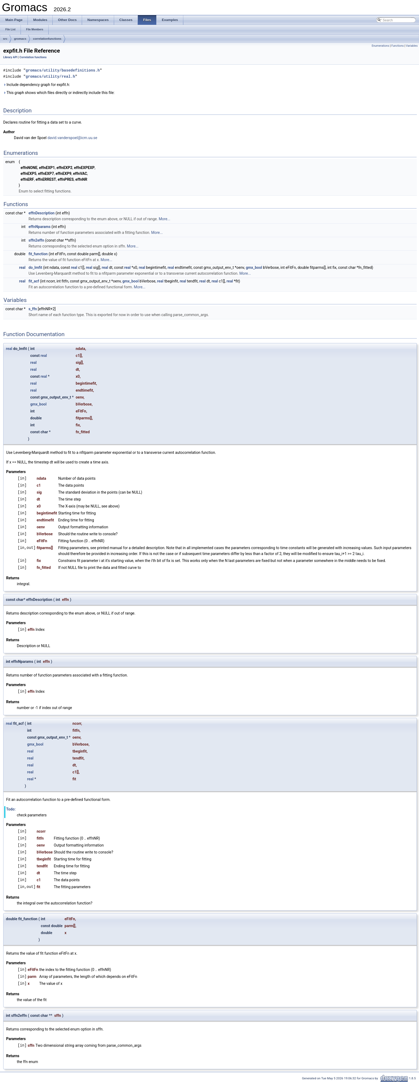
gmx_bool (254, 267)
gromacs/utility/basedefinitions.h (63, 70)
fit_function (38, 253)
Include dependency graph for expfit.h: (36, 84)
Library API (10, 57)
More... (164, 218)
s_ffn (33, 308)
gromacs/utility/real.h (50, 75)
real (22, 267)
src (5, 38)
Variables (412, 46)
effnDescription (42, 212)
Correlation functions (33, 57)
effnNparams (40, 226)
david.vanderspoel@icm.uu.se (72, 137)
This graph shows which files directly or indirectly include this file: (59, 92)
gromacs (20, 38)
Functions (397, 46)
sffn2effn (36, 240)
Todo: (10, 808)
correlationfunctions (47, 38)
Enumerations (380, 46)
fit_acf (34, 280)
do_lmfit (35, 267)
